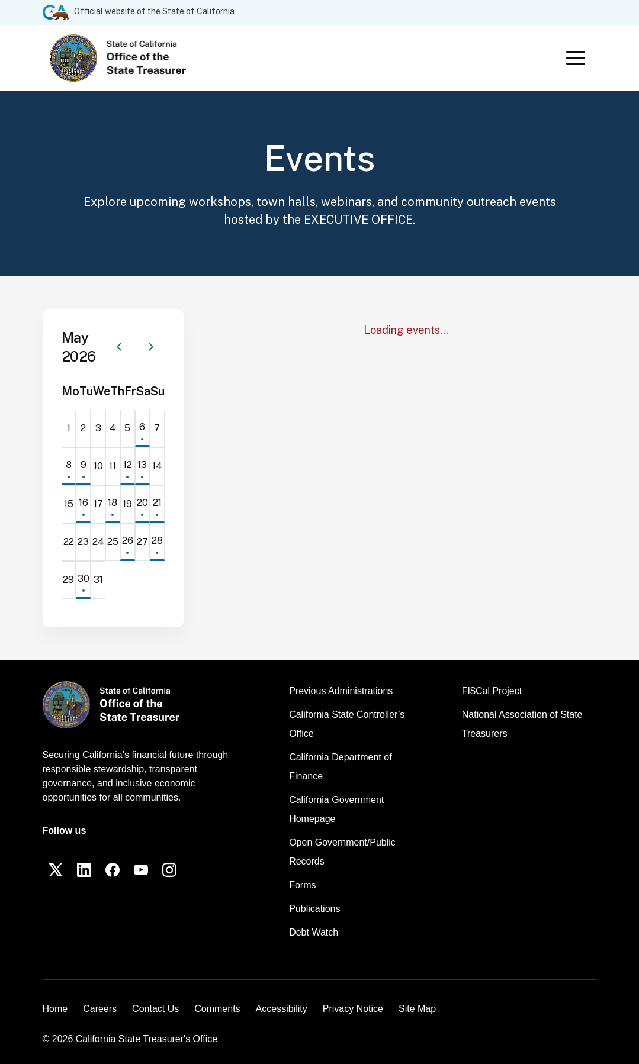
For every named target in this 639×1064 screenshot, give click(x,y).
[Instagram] (169, 870)
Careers (100, 1009)
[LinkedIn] (84, 870)
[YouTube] (141, 870)
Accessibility (281, 1009)
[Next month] (151, 346)
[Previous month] (119, 346)
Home (55, 1009)
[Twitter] (56, 870)
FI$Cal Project (492, 691)
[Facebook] (112, 870)
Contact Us (155, 1009)
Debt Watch (313, 932)
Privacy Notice (353, 1009)
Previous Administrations (341, 691)
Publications (314, 909)
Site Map (417, 1009)
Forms (302, 885)
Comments (217, 1009)
